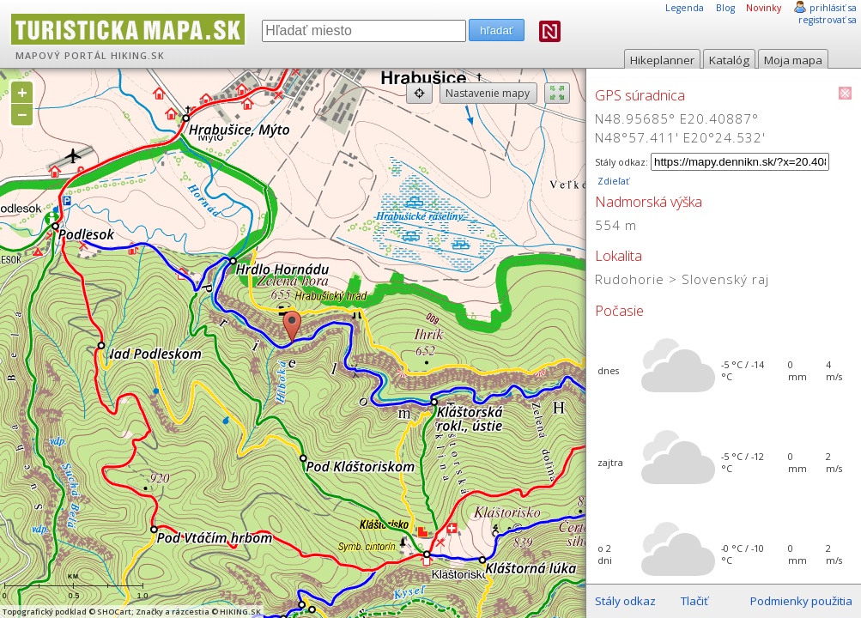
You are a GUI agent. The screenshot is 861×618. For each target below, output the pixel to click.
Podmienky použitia (801, 601)
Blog (725, 8)
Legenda (684, 8)
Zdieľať (612, 181)
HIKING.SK (138, 56)
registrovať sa (827, 20)
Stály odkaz (625, 601)
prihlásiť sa (833, 8)
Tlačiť (694, 601)
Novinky (763, 8)
